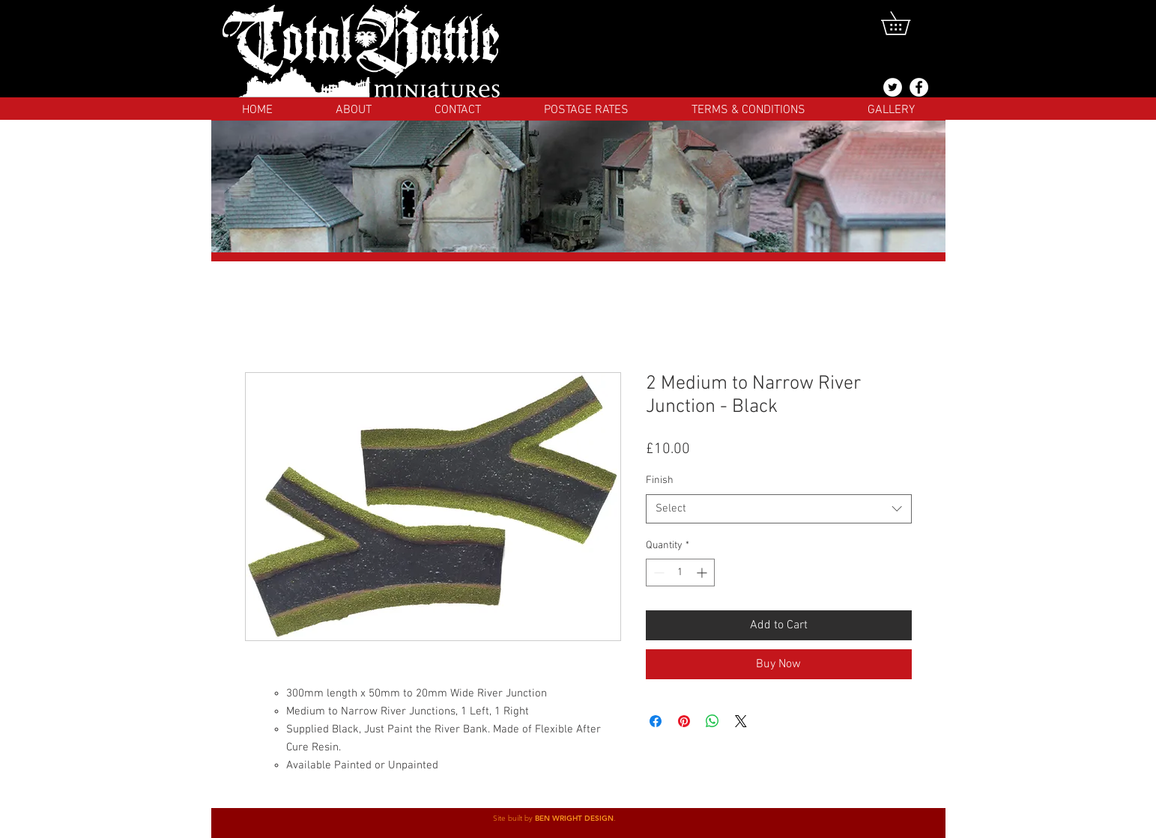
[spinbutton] (680, 572)
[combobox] (779, 508)
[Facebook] (919, 87)
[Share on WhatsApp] (712, 721)
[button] (907, 23)
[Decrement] (657, 572)
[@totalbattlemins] (892, 87)
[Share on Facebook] (656, 721)
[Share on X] (741, 721)
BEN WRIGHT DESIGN (574, 818)
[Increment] (703, 572)
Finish (660, 480)
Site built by (514, 818)
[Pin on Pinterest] (684, 721)
